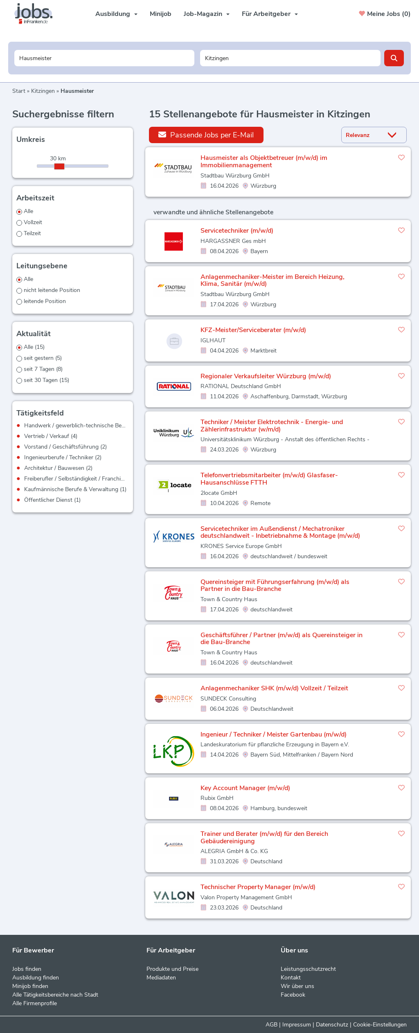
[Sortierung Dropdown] (394, 135)
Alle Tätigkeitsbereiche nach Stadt (55, 995)
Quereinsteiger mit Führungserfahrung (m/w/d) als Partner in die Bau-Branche (274, 585)
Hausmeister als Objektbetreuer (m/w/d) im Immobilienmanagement (263, 161)
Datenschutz (332, 1025)
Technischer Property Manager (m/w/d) (257, 887)
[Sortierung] (364, 135)
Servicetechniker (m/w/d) (236, 230)
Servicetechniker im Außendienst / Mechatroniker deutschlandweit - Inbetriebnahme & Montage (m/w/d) (280, 532)
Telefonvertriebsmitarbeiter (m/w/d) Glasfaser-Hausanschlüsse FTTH (269, 479)
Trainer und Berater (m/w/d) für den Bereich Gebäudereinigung (264, 837)
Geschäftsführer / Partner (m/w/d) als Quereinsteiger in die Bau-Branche (281, 639)
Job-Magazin (207, 13)
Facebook (293, 995)
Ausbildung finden (35, 977)
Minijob (160, 13)
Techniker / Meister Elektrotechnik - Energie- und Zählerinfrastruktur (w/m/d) (271, 426)
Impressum (296, 1025)
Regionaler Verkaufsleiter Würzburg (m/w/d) (265, 376)
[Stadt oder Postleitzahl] (290, 58)
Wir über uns (297, 986)
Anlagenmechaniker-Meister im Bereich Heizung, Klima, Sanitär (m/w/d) (272, 280)
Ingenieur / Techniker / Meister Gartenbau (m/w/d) (273, 734)
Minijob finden (30, 986)
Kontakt (291, 977)
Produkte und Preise (172, 969)
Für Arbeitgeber (270, 13)
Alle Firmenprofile (34, 1003)
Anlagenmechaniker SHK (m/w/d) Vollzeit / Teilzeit (274, 688)
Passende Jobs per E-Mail (206, 135)
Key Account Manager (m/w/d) (245, 788)
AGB (271, 1025)
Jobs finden (26, 969)
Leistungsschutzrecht (308, 969)
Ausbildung (116, 13)
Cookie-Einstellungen (380, 1025)
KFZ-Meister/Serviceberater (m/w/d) (253, 330)
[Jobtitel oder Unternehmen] (104, 58)
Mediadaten (161, 977)
